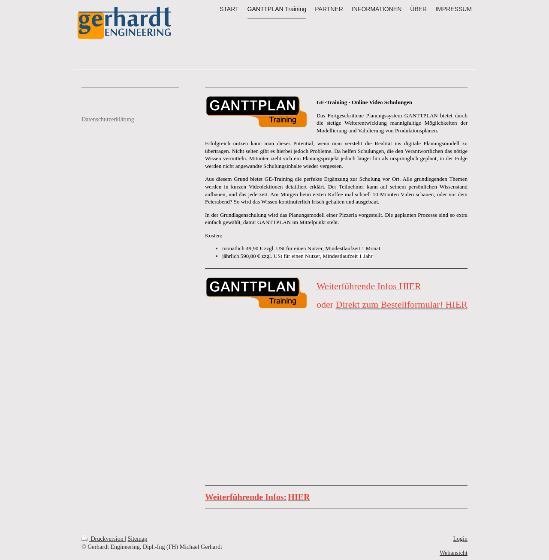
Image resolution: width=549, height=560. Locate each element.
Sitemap (138, 539)
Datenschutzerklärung (107, 119)
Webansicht (454, 553)
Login (460, 539)
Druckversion (103, 539)
